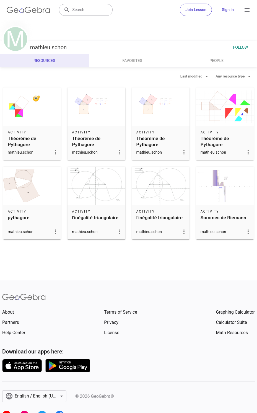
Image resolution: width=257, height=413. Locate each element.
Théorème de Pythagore (22, 141)
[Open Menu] (247, 10)
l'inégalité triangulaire (95, 217)
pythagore (18, 217)
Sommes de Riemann (223, 217)
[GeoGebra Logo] (28, 10)
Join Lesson (195, 9)
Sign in (228, 9)
